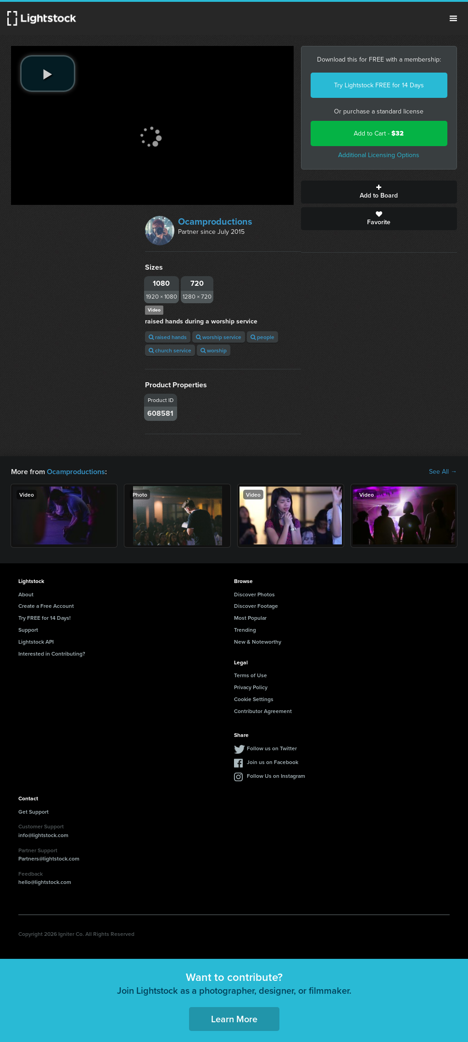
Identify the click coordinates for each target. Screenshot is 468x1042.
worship (214, 350)
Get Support (33, 811)
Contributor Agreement (263, 711)
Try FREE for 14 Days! (44, 618)
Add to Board (379, 192)
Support (28, 630)
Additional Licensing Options (378, 155)
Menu (453, 18)
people (262, 337)
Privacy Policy (250, 687)
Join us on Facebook (272, 762)
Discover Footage (256, 606)
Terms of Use (250, 675)
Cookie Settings (253, 699)
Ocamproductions (215, 221)
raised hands (168, 337)
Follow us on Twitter (272, 748)
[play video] (47, 73)
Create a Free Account (46, 606)
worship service (218, 337)
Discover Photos (254, 594)
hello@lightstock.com (44, 882)
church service (170, 350)
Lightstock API (36, 642)
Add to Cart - (379, 133)
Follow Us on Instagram (276, 776)
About (25, 594)
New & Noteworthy (257, 642)
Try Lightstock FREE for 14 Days (379, 85)
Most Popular (250, 618)
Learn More (234, 1018)
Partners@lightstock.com (48, 858)
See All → (443, 471)
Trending (245, 630)
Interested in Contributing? (51, 653)
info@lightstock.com (43, 835)
